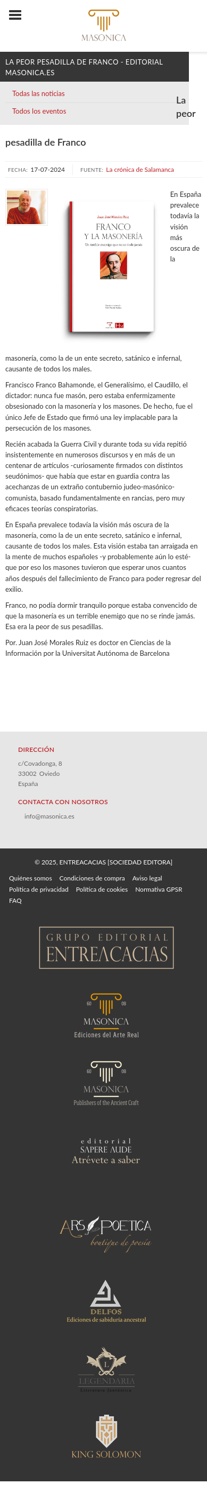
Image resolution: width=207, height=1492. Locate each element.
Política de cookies (102, 889)
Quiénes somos (30, 878)
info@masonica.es (49, 816)
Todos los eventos (39, 111)
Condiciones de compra (92, 878)
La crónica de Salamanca (140, 169)
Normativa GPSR (158, 889)
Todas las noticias (38, 93)
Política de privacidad (39, 889)
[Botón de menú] (19, 15)
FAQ (15, 900)
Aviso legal (147, 878)
